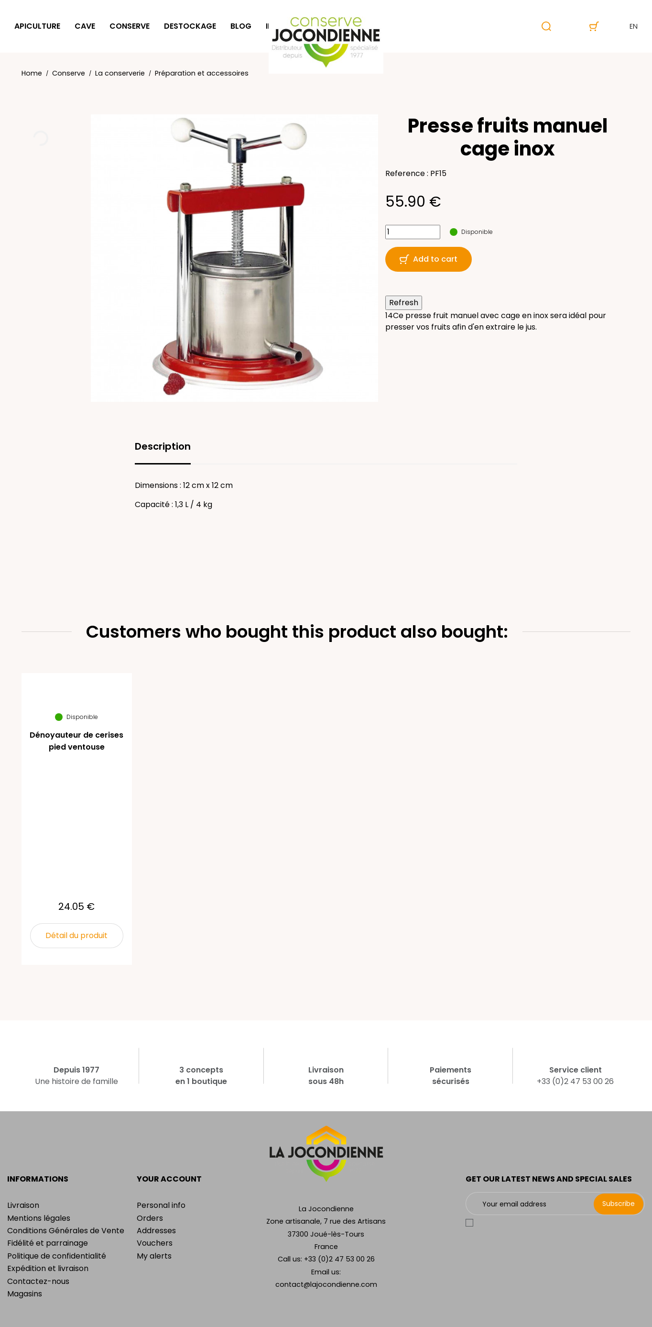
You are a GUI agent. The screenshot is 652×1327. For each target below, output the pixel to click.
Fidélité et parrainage (47, 1243)
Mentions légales (38, 1218)
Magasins (24, 1293)
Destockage (190, 26)
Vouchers (155, 1243)
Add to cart (428, 259)
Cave (85, 26)
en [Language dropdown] (625, 26)
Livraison (23, 1205)
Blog (240, 26)
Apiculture (37, 26)
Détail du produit (76, 935)
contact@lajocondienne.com (326, 1284)
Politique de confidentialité (56, 1255)
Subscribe (618, 1203)
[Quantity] (412, 232)
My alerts (154, 1255)
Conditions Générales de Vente (65, 1230)
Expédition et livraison (47, 1268)
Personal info (161, 1205)
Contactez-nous (38, 1281)
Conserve (129, 26)
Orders (150, 1218)
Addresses (156, 1230)
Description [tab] (163, 446)
